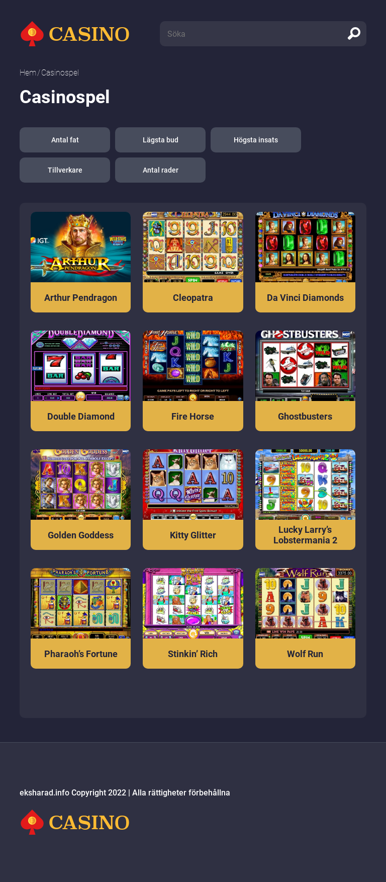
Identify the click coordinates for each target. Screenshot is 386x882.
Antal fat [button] (65, 140)
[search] (353, 33)
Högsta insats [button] (256, 140)
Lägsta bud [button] (160, 140)
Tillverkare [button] (65, 170)
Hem (28, 72)
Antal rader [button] (160, 170)
